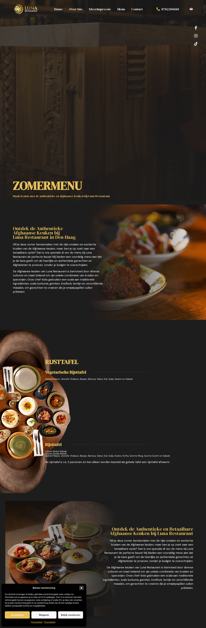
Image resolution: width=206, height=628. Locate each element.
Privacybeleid (36, 622)
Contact (137, 9)
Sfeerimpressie (100, 9)
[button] (81, 588)
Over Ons (75, 9)
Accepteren (17, 615)
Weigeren (44, 615)
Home (58, 9)
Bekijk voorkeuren (70, 615)
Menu (121, 9)
